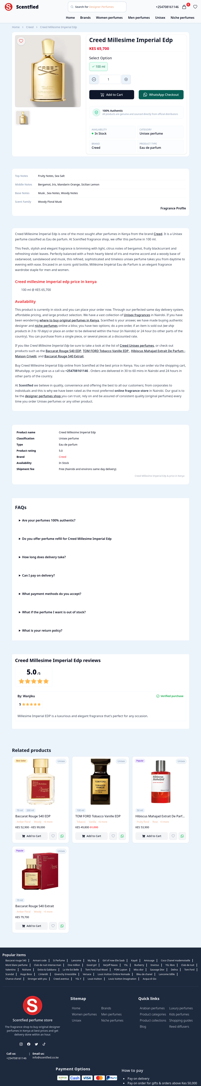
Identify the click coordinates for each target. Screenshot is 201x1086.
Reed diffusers (179, 1026)
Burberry (139, 965)
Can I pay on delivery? (38, 575)
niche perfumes (46, 326)
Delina (174, 969)
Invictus (155, 965)
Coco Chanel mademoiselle (175, 960)
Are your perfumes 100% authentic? (48, 520)
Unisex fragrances (137, 315)
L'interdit (43, 974)
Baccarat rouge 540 (16, 960)
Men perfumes (139, 17)
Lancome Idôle (167, 974)
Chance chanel (13, 978)
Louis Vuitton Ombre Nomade (114, 974)
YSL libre (170, 965)
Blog (143, 1026)
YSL (126, 965)
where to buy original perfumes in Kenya (69, 320)
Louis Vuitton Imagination (122, 978)
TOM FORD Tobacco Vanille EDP (106, 351)
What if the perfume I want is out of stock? (54, 612)
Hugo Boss (26, 974)
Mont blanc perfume (17, 965)
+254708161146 (167, 7)
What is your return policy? (42, 630)
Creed (30, 27)
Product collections (153, 1020)
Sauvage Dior (157, 969)
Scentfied (27, 7)
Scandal (10, 974)
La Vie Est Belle (71, 969)
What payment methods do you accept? (51, 594)
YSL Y (78, 978)
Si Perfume (59, 960)
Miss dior (139, 969)
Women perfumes (109, 17)
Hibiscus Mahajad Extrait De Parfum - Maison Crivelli (160, 816)
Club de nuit (187, 965)
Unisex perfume (151, 133)
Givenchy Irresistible (65, 974)
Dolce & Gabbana (47, 969)
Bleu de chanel (144, 974)
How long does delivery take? (44, 557)
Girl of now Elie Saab (114, 960)
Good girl (92, 965)
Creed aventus (61, 978)
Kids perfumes (179, 1014)
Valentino (11, 969)
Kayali (134, 960)
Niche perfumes (182, 17)
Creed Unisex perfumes (137, 345)
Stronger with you (37, 978)
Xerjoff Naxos (110, 965)
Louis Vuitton (95, 978)
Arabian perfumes (152, 1008)
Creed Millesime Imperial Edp (58, 27)
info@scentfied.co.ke (46, 1057)
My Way (92, 960)
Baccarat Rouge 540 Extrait (64, 356)
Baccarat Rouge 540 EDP (63, 351)
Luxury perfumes (181, 1008)
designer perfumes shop (43, 396)
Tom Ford (189, 969)
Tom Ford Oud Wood (96, 969)
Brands (85, 17)
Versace (87, 974)
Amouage (149, 960)
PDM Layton (120, 969)
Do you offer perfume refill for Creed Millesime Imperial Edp (67, 539)
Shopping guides (181, 1020)
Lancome (76, 960)
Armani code (39, 960)
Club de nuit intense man (47, 965)
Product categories (153, 1014)
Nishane (26, 969)
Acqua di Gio (149, 978)
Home (70, 17)
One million (74, 965)
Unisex (160, 17)
